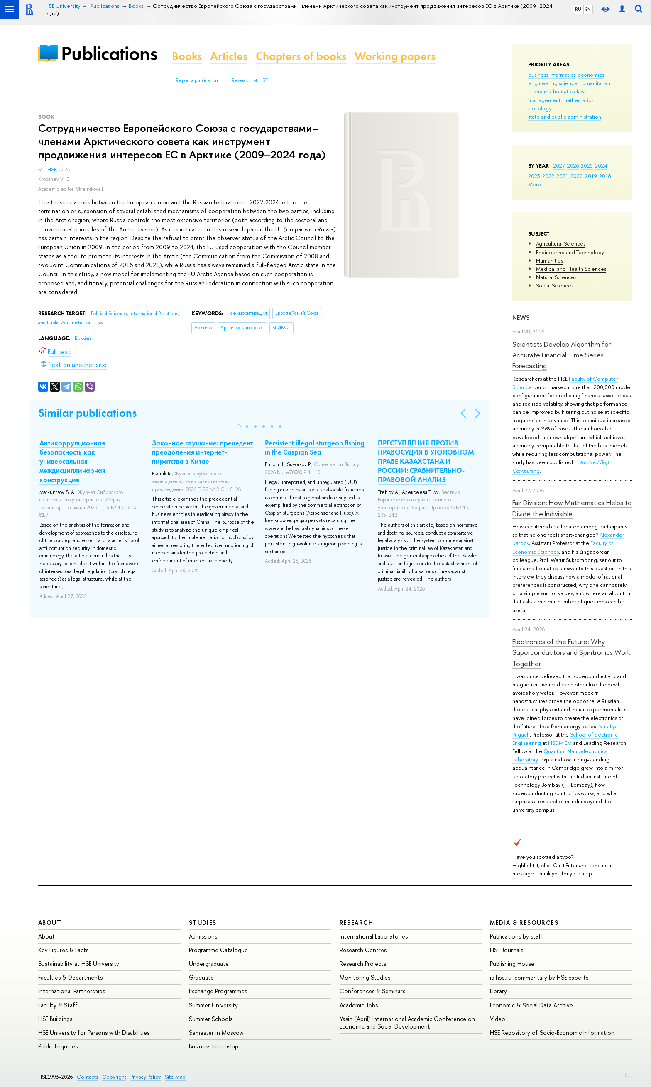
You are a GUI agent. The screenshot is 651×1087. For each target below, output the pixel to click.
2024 (601, 165)
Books (187, 56)
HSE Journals (506, 950)
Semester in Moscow (216, 1032)
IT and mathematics (551, 91)
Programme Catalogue (218, 950)
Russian (83, 338)
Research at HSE (250, 80)
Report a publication (197, 80)
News (521, 317)
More (534, 184)
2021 (562, 176)
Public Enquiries (58, 1046)
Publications (109, 53)
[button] (239, 426)
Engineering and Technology (570, 252)
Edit (628, 1075)
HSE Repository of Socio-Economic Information (552, 1032)
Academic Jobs (359, 1005)
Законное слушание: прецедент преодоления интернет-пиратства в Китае (202, 452)
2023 (534, 176)
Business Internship (213, 1046)
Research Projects (363, 964)
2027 (559, 165)
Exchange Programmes (218, 991)
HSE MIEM (560, 743)
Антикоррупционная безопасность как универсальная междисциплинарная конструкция (72, 461)
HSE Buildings (55, 1019)
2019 (591, 176)
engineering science (553, 83)
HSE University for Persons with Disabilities (93, 1032)
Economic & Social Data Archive (531, 1005)
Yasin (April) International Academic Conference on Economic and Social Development (407, 1022)
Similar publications (87, 413)
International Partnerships (71, 991)
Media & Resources (524, 923)
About (49, 923)
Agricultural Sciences (560, 243)
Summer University (213, 1005)
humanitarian (595, 83)
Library (498, 991)
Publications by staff (516, 936)
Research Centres (363, 950)
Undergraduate (209, 964)
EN (588, 9)
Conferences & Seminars (372, 991)
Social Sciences (554, 285)
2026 (573, 165)
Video (497, 1019)
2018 (605, 176)
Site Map (175, 1076)
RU (578, 9)
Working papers (395, 56)
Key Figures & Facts (63, 950)
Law (99, 322)
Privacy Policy (145, 1076)
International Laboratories (374, 936)
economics (591, 74)
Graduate (201, 977)
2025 (587, 165)
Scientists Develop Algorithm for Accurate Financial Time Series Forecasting (561, 355)
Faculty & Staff (58, 1005)
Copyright (114, 1076)
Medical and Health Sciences (571, 268)
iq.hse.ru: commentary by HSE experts (539, 977)
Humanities (549, 260)
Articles (228, 56)
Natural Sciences (556, 277)
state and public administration (564, 116)
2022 (548, 176)
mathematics (578, 100)
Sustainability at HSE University (78, 964)
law (581, 91)
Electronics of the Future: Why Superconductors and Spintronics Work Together (571, 652)
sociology (539, 108)
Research (357, 923)
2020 (576, 176)
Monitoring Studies (365, 977)
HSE (51, 169)
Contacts (87, 1076)
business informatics (551, 74)
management (544, 100)
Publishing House (512, 964)
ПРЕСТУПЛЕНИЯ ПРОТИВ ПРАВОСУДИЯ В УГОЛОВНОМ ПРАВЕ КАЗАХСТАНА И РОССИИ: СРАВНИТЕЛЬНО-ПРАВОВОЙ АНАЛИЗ (426, 461)
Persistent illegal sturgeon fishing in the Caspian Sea (315, 447)
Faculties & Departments (70, 977)
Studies (203, 923)
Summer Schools (210, 1019)
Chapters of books (301, 56)
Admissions (203, 936)
